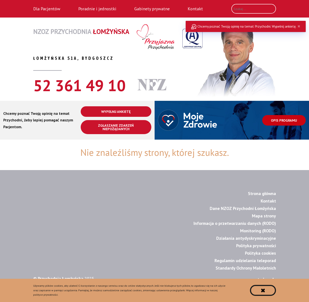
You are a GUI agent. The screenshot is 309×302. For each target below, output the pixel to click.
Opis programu (284, 120)
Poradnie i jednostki (97, 9)
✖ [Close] (298, 26)
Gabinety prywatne (152, 9)
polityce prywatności (45, 294)
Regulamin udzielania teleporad (245, 260)
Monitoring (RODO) (258, 231)
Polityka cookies (260, 253)
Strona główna (262, 193)
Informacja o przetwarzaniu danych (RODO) (235, 223)
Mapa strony (264, 216)
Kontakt (195, 9)
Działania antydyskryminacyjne (246, 238)
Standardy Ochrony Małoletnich (246, 268)
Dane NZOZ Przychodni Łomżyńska (243, 208)
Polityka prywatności (256, 246)
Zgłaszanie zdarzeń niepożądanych (116, 127)
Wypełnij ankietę (116, 111)
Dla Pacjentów (46, 9)
